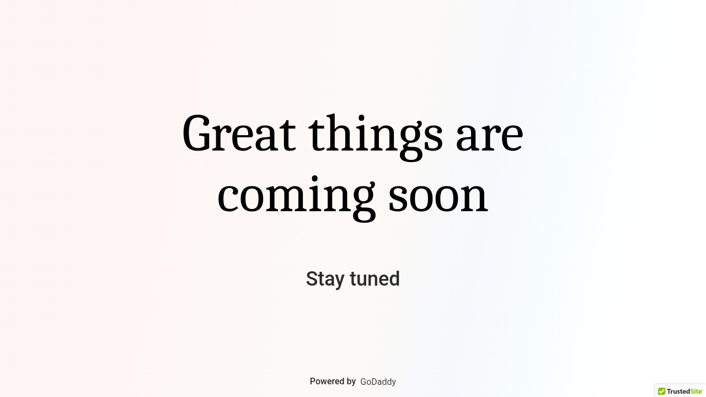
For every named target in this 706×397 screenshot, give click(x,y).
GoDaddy (378, 382)
